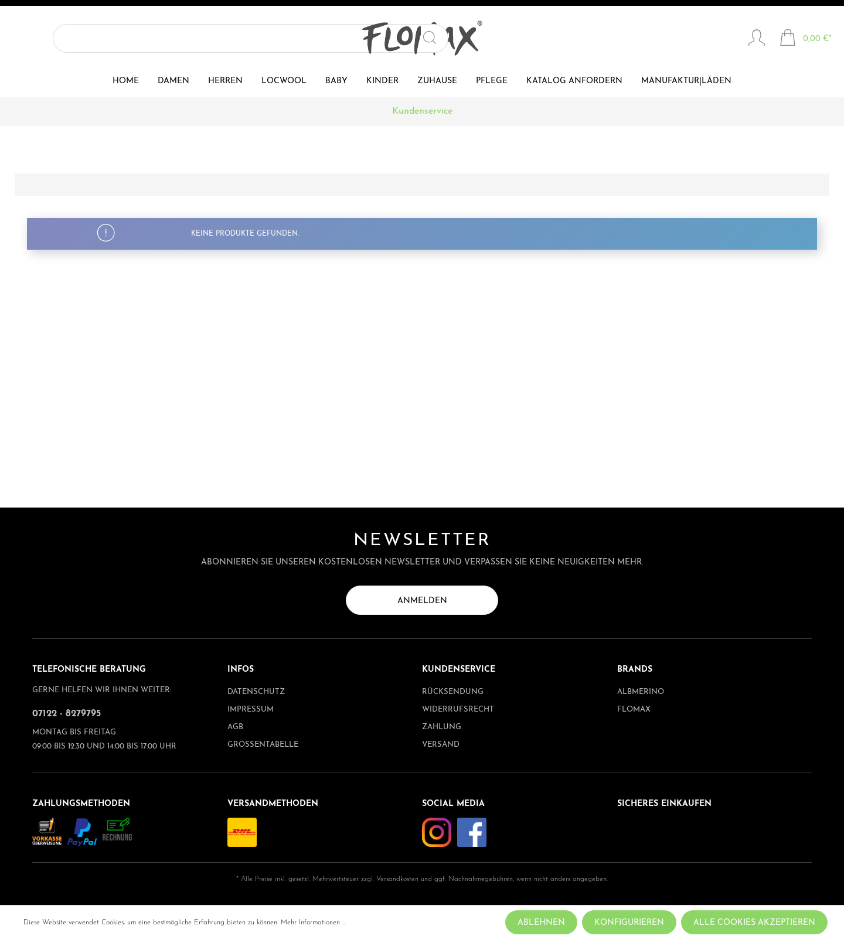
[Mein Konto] (756, 39)
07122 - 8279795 (66, 714)
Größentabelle (262, 745)
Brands (634, 669)
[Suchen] (172, 38)
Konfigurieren (629, 922)
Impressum (250, 709)
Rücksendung (453, 692)
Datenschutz (256, 692)
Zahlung (441, 727)
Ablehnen (541, 922)
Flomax (634, 709)
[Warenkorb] (805, 39)
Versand (441, 745)
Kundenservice (458, 669)
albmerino (640, 692)
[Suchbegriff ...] (103, 38)
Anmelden (422, 601)
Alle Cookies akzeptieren (754, 922)
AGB (235, 727)
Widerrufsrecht (458, 709)
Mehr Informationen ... (313, 922)
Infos (240, 669)
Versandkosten (397, 879)
